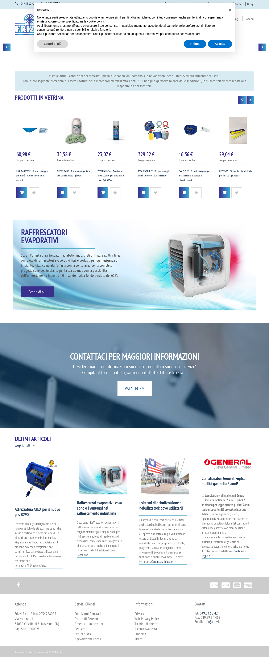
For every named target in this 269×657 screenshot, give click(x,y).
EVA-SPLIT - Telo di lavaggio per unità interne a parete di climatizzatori (194, 176)
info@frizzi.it (213, 621)
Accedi (250, 19)
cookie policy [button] (95, 21)
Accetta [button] (220, 43)
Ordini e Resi (83, 633)
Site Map (140, 633)
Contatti (239, 4)
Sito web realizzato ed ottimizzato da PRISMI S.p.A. (38, 652)
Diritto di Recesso (86, 618)
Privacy (139, 613)
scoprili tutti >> (25, 445)
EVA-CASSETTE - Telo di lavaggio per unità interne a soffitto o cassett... (32, 176)
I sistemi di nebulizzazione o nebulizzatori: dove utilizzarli (161, 505)
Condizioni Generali (88, 613)
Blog (250, 4)
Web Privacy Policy (146, 618)
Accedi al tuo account (89, 623)
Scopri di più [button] (53, 43)
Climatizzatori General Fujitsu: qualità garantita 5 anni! (224, 481)
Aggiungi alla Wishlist (34, 192)
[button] (230, 10)
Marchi (138, 638)
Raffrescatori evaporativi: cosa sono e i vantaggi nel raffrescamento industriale (99, 508)
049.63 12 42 (27, 3)
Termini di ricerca (146, 623)
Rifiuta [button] (195, 43)
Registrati (81, 628)
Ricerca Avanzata (145, 628)
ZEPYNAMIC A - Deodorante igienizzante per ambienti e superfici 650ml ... (111, 176)
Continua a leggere (163, 562)
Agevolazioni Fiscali (88, 638)
